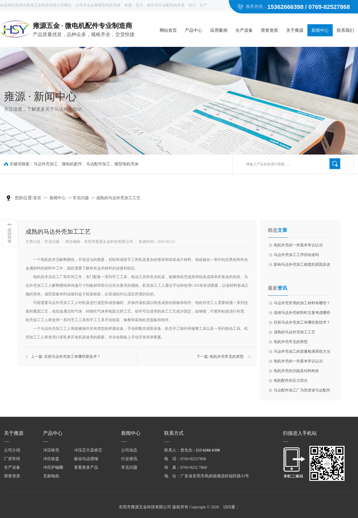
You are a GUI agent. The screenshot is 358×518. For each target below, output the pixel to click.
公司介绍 (12, 450)
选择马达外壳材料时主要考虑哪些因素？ (302, 314)
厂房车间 (12, 459)
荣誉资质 (269, 30)
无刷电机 (51, 476)
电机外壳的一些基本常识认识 (298, 245)
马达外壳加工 (46, 164)
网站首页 (168, 30)
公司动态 (129, 450)
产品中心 (193, 30)
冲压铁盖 (51, 459)
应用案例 (218, 30)
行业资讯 (129, 459)
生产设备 (244, 30)
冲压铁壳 (51, 450)
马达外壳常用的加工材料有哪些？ (302, 303)
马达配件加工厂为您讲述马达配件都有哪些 (302, 391)
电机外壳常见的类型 (227, 357)
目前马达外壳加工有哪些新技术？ (72, 357)
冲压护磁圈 (53, 467)
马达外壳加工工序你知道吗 (296, 255)
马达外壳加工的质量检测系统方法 (302, 351)
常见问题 (81, 198)
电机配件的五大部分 (291, 381)
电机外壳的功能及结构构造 (296, 371)
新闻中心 (320, 30)
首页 (37, 198)
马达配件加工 (98, 164)
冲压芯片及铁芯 (88, 450)
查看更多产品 (86, 467)
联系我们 (345, 30)
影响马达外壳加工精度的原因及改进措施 (302, 266)
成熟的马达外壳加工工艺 (118, 198)
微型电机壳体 (126, 164)
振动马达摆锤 (86, 459)
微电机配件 (72, 164)
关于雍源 (294, 30)
